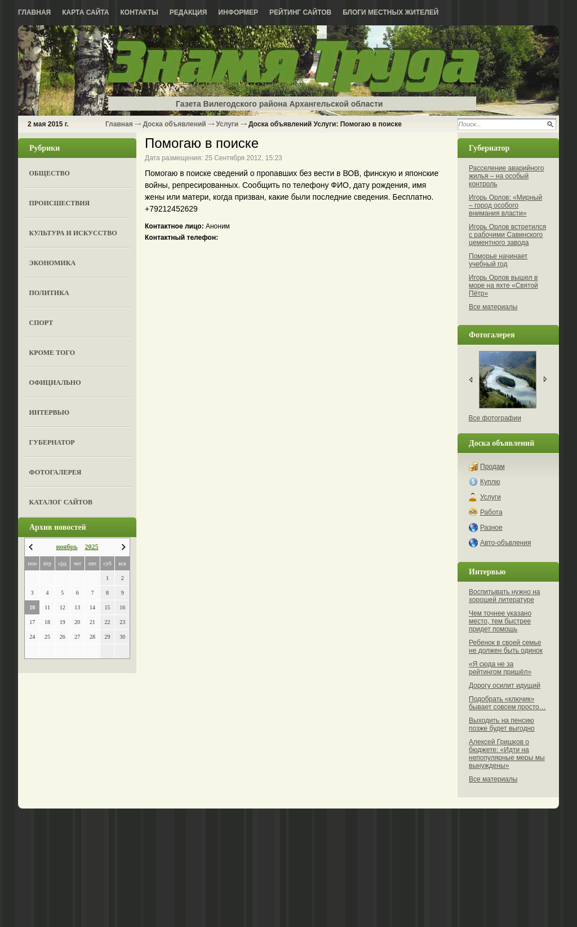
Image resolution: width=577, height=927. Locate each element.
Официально (55, 382)
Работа (491, 512)
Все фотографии (495, 418)
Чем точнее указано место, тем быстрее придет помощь (500, 621)
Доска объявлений (174, 124)
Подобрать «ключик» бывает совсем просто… (507, 703)
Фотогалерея (55, 472)
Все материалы (493, 307)
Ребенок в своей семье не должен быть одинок (506, 646)
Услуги (227, 124)
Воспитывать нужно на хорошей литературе (504, 596)
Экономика (52, 263)
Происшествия (59, 203)
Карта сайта (85, 12)
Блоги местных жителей (390, 12)
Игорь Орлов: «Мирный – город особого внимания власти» (505, 205)
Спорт (41, 323)
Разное (491, 527)
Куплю (490, 482)
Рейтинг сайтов (300, 12)
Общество (49, 173)
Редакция (188, 12)
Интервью (49, 412)
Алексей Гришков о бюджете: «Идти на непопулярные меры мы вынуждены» (507, 754)
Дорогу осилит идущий (504, 685)
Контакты (139, 12)
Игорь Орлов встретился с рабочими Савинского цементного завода (507, 235)
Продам (492, 467)
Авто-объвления (505, 543)
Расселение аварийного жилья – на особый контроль (506, 176)
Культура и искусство (73, 233)
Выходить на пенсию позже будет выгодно (502, 724)
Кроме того (52, 353)
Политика (49, 293)
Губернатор (52, 442)
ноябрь (66, 547)
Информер (238, 12)
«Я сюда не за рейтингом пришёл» (500, 668)
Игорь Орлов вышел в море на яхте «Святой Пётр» (503, 285)
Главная (34, 12)
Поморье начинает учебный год (498, 260)
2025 (92, 547)
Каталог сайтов (61, 502)
